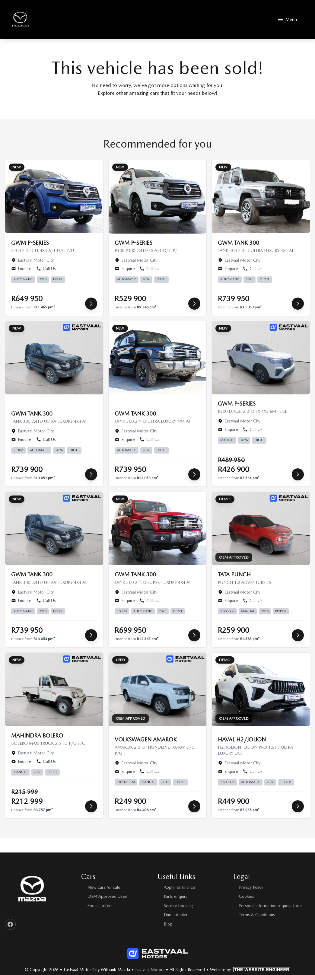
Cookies (246, 896)
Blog (168, 924)
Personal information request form (270, 905)
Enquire (21, 268)
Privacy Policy (251, 887)
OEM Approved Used (107, 896)
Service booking (178, 905)
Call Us (46, 268)
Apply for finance (179, 887)
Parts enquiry (175, 896)
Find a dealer (176, 914)
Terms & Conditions (257, 914)
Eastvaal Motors (149, 969)
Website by (250, 969)
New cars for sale (104, 887)
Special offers (100, 905)
